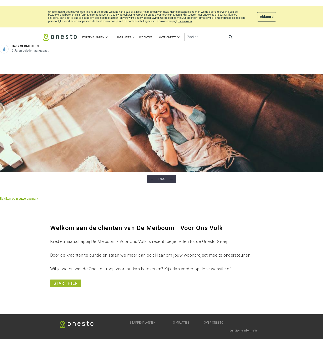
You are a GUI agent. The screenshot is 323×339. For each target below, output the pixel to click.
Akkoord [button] (266, 17)
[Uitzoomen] (152, 179)
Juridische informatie (243, 330)
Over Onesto (213, 322)
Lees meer (185, 21)
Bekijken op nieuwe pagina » (19, 198)
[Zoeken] (205, 37)
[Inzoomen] (171, 179)
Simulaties (181, 322)
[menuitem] (94, 37)
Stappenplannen (142, 322)
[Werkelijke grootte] (161, 179)
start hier (66, 283)
